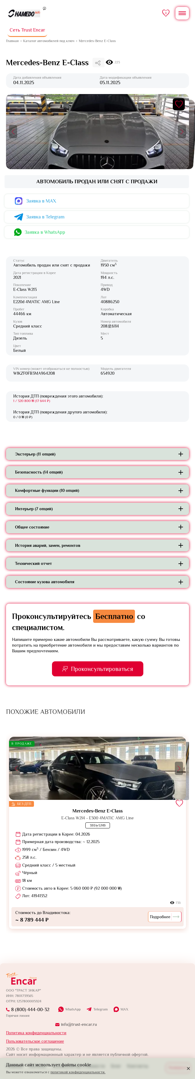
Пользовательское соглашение (35, 1041)
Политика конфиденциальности (36, 1032)
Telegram (100, 1009)
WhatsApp (73, 1009)
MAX (124, 1009)
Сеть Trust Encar (27, 30)
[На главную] (24, 13)
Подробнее (165, 916)
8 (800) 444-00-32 (30, 1009)
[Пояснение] (44, 8)
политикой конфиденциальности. (77, 1072)
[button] (13, 131)
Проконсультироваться (102, 669)
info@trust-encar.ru (79, 1024)
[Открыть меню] (182, 13)
